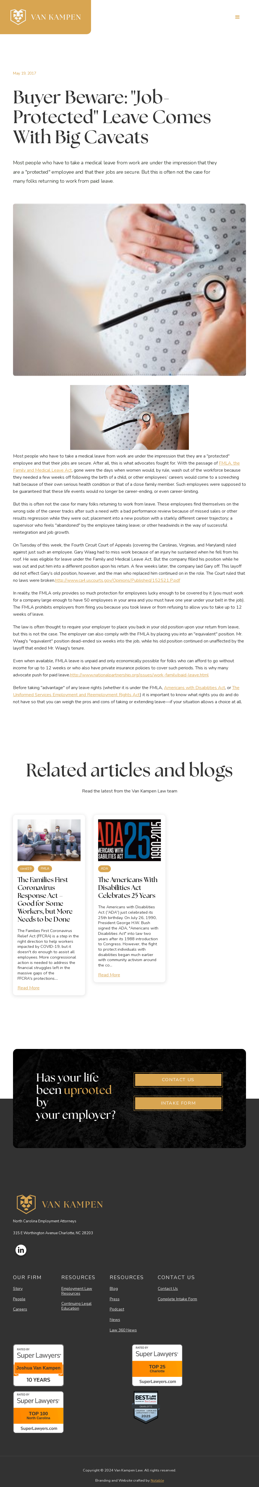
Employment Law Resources (76, 1291)
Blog (114, 1288)
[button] (237, 17)
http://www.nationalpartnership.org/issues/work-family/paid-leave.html (139, 675)
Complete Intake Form (177, 1299)
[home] (45, 17)
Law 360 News (123, 1330)
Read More (29, 988)
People (19, 1299)
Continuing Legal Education (76, 1306)
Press (115, 1299)
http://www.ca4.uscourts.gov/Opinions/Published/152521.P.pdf (117, 580)
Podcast (117, 1309)
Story (18, 1288)
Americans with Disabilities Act (194, 688)
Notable (157, 1480)
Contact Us (168, 1288)
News (115, 1320)
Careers (20, 1309)
